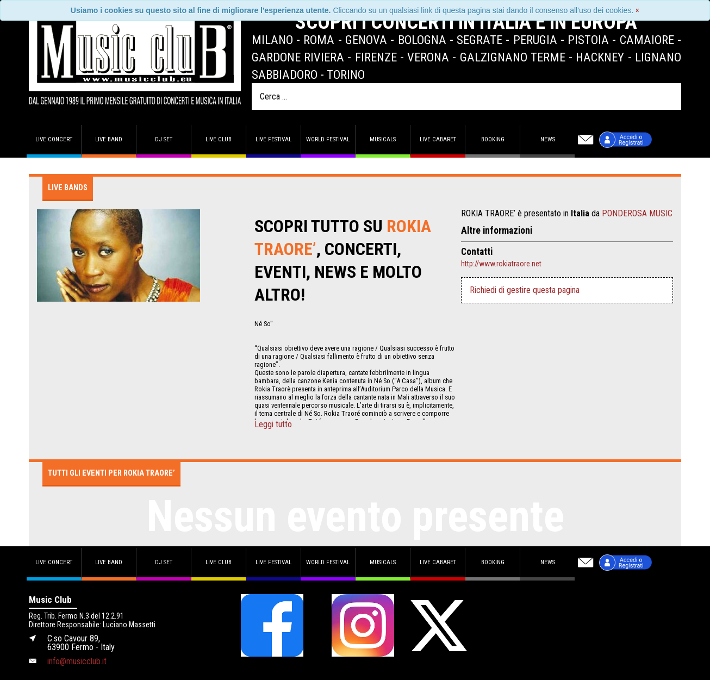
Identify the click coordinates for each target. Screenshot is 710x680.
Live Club (218, 139)
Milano (272, 40)
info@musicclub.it (77, 661)
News (547, 139)
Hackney (600, 57)
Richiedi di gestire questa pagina (525, 290)
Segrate (479, 40)
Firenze (376, 57)
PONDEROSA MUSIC (637, 213)
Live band (108, 139)
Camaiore (647, 40)
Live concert (53, 139)
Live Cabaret (438, 139)
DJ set (163, 139)
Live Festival (273, 139)
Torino (346, 74)
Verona (428, 57)
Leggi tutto (273, 424)
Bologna (422, 40)
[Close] (637, 10)
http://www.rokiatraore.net (501, 263)
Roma (318, 40)
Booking (493, 139)
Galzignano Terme (512, 57)
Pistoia (588, 40)
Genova (366, 40)
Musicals (383, 139)
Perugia (535, 40)
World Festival (328, 139)
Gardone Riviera (298, 57)
